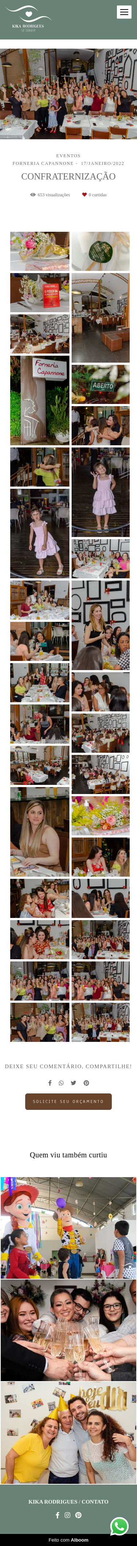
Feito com (68, 1540)
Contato (95, 1502)
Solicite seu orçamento (68, 1101)
